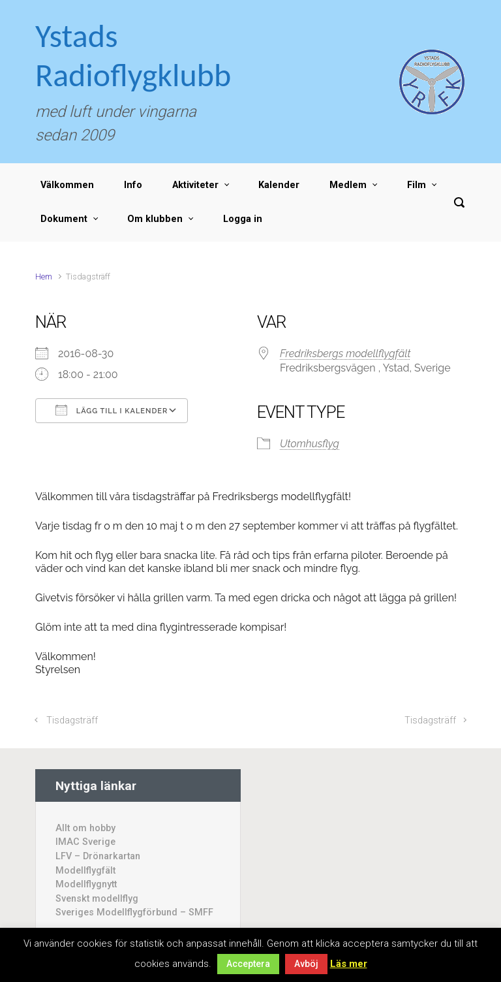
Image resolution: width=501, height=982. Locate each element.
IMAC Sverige (85, 841)
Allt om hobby (85, 828)
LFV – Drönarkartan (97, 856)
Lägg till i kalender (111, 410)
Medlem (348, 185)
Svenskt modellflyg (96, 898)
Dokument (63, 219)
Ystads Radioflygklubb (133, 55)
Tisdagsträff (72, 720)
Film (416, 185)
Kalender (278, 185)
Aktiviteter (195, 185)
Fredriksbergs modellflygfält (345, 353)
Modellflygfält (85, 870)
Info (133, 185)
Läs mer (348, 964)
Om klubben (155, 219)
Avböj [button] (306, 963)
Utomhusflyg (309, 443)
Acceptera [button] (248, 963)
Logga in (242, 219)
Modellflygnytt (86, 884)
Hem (43, 276)
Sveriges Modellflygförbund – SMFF (134, 912)
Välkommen (67, 185)
